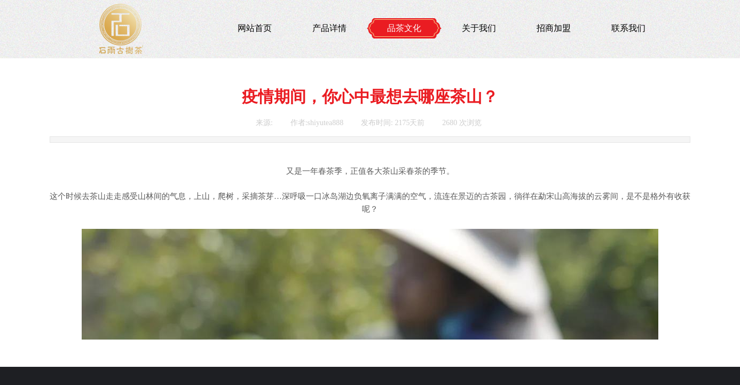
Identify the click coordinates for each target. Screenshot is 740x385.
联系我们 (628, 28)
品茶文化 (404, 28)
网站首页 (255, 28)
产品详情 (329, 28)
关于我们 (479, 28)
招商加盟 (554, 28)
